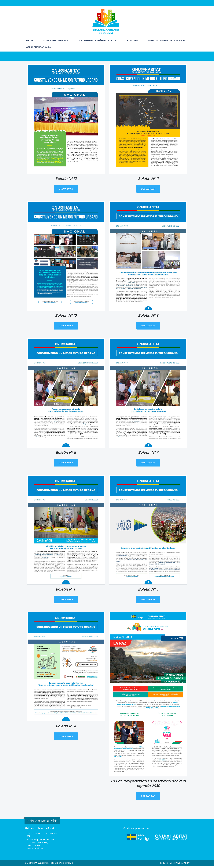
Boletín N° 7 (148, 452)
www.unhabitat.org (35, 848)
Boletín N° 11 (148, 178)
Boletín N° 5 (148, 589)
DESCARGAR (66, 188)
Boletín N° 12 (66, 178)
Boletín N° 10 (66, 315)
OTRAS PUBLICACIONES (38, 47)
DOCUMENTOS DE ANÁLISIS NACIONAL (98, 40)
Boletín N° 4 (66, 726)
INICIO (29, 40)
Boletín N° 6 (66, 589)
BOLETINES (132, 40)
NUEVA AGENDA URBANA (55, 40)
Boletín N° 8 (66, 452)
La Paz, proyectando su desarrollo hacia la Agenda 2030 (148, 783)
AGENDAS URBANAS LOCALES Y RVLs (167, 40)
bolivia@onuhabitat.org (37, 842)
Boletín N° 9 (148, 315)
